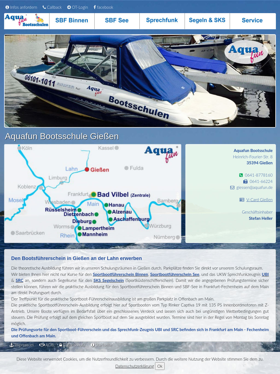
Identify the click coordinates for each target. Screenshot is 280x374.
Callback (52, 7)
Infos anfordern (21, 7)
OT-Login (77, 7)
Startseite (101, 344)
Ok (159, 366)
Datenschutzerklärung (134, 366)
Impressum (22, 344)
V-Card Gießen (259, 199)
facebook (103, 7)
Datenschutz (72, 344)
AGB (46, 344)
